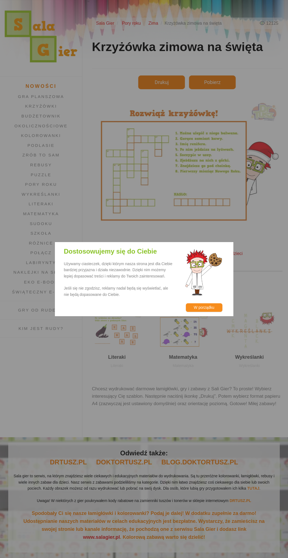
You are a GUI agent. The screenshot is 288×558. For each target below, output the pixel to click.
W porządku (204, 307)
